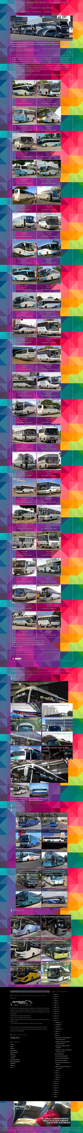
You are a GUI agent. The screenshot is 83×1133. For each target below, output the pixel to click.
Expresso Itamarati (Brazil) (61, 1060)
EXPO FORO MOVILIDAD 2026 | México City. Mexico (30, 683)
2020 (55, 1007)
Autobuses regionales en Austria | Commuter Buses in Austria (23, 735)
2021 (55, 1005)
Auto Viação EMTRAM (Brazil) (25, 50)
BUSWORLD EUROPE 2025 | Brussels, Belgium (56, 749)
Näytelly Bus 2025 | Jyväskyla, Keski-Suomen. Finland (30, 762)
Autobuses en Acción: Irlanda (53, 719)
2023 (55, 1000)
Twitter (18, 654)
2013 (55, 1081)
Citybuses (12, 1054)
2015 (55, 1018)
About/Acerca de (37, 11)
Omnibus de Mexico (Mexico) (28, 831)
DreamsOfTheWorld (15, 1059)
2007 (55, 1094)
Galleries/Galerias (26, 11)
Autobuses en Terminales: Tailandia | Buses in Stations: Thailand (24, 706)
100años (12, 1044)
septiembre (58, 1029)
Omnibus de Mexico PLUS (54, 890)
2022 (55, 1003)
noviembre (58, 1024)
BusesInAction (13, 1050)
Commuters (13, 1056)
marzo (57, 1075)
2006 (55, 1096)
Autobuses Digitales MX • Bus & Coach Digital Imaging (41, 2)
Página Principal (41, 668)
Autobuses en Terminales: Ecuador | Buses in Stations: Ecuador (24, 749)
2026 (55, 994)
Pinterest (40, 654)
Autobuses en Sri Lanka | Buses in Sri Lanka (24, 720)
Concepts (12, 1057)
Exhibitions (12, 1063)
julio (56, 1033)
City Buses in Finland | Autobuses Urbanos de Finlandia (54, 814)
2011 (55, 1085)
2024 (55, 998)
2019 (55, 1009)
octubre (57, 1026)
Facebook (25, 654)
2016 (55, 1016)
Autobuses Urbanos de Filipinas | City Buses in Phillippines (56, 706)
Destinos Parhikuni (28, 850)
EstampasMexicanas (15, 1061)
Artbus (11, 1046)
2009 (55, 1090)
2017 (55, 1013)
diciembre (57, 1022)
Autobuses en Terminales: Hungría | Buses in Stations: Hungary (58, 735)
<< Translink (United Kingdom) (17, 667)
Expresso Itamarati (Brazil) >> (66, 667)
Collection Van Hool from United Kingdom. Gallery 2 (28, 814)
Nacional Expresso (59, 1054)
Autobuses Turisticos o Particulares (54, 850)
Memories (12, 1065)
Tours (11, 1067)
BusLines (30, 650)
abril (56, 1072)
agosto (57, 1031)
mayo (56, 1070)
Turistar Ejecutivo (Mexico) (28, 890)
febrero (57, 1077)
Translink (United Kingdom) (61, 1056)
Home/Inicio (15, 11)
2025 (55, 996)
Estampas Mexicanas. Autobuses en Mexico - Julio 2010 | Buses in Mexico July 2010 (28, 871)
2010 (55, 1088)
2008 (55, 1092)
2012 (55, 1083)
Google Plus (32, 654)
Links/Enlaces (47, 11)
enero (56, 1079)
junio (56, 1035)
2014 (55, 1020)
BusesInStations (14, 1052)
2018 (55, 1011)
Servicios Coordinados (54, 831)
